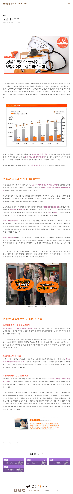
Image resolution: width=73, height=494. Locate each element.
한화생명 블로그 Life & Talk (15, 3)
